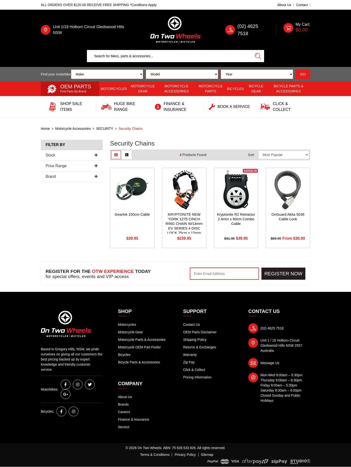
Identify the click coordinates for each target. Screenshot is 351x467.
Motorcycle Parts (211, 88)
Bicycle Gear (256, 88)
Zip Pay (189, 362)
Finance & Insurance (133, 419)
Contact (302, 5)
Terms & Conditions (154, 454)
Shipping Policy (195, 340)
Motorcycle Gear (143, 88)
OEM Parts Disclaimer (200, 332)
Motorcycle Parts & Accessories (142, 340)
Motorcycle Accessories (176, 88)
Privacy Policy (185, 454)
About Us (284, 5)
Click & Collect (194, 370)
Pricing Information (197, 377)
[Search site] (258, 56)
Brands (123, 404)
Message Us (269, 363)
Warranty (190, 355)
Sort (251, 155)
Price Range (72, 166)
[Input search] (169, 56)
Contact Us (191, 325)
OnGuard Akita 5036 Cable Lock (287, 216)
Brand (72, 176)
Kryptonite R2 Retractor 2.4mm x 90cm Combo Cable (236, 219)
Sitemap (207, 454)
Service (123, 427)
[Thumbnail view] (116, 155)
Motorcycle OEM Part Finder (139, 347)
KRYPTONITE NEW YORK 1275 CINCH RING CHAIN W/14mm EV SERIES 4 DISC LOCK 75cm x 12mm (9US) (184, 225)
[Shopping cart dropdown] (297, 30)
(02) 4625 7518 (272, 328)
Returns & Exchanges (199, 347)
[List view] (127, 155)
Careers (124, 412)
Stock (72, 155)
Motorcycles (114, 89)
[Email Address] (224, 274)
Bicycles (235, 89)
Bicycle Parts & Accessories (288, 88)
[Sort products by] (284, 155)
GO (303, 74)
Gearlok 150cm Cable (132, 214)
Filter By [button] (55, 145)
